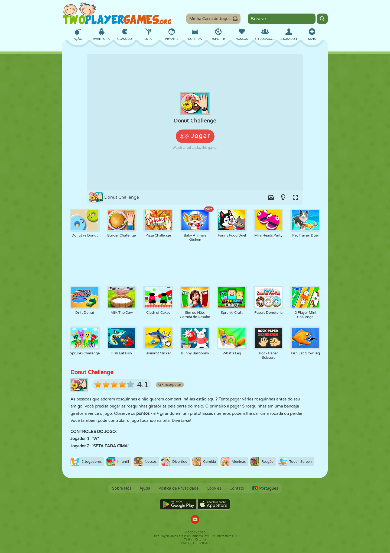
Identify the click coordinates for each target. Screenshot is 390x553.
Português (265, 488)
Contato (236, 488)
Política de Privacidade (178, 488)
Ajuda (144, 488)
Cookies (214, 488)
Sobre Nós (121, 488)
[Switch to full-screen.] (295, 197)
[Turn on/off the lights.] (283, 197)
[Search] (322, 19)
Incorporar (169, 385)
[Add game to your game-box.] (270, 197)
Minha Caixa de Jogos (213, 18)
